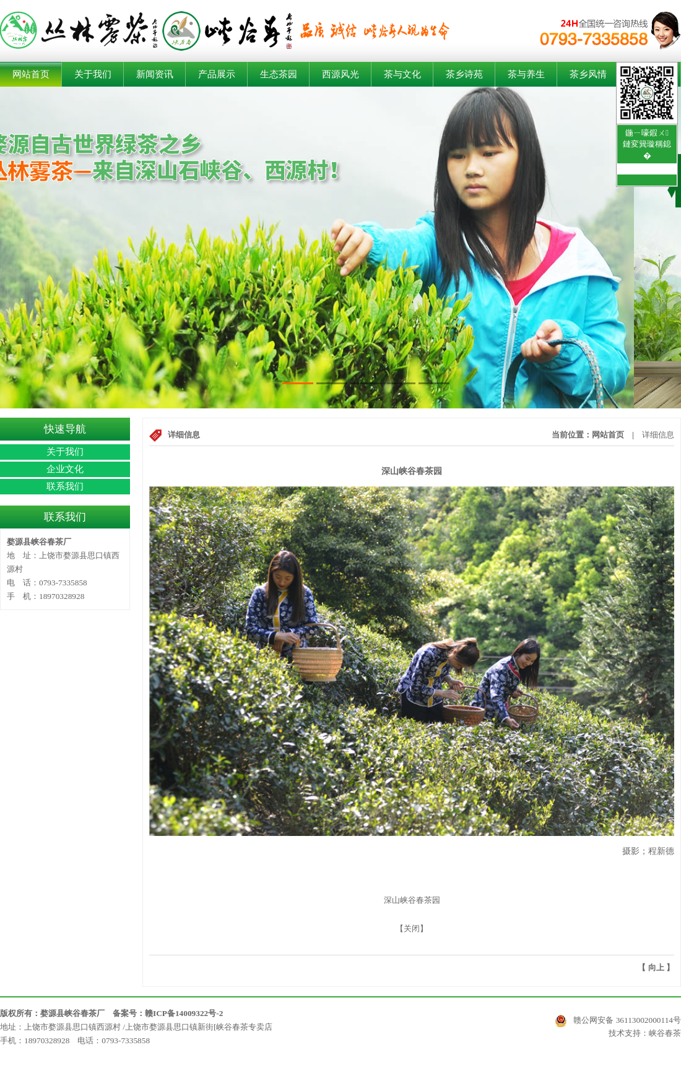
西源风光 (340, 74)
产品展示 (216, 74)
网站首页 (31, 74)
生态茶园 (278, 74)
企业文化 (65, 469)
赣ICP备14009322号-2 (184, 1013)
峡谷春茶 (665, 1033)
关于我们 (92, 74)
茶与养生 (526, 74)
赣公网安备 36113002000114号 (618, 1021)
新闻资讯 (154, 74)
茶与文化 (402, 74)
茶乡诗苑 (464, 74)
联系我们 (65, 486)
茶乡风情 (588, 74)
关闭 (412, 928)
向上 (656, 967)
